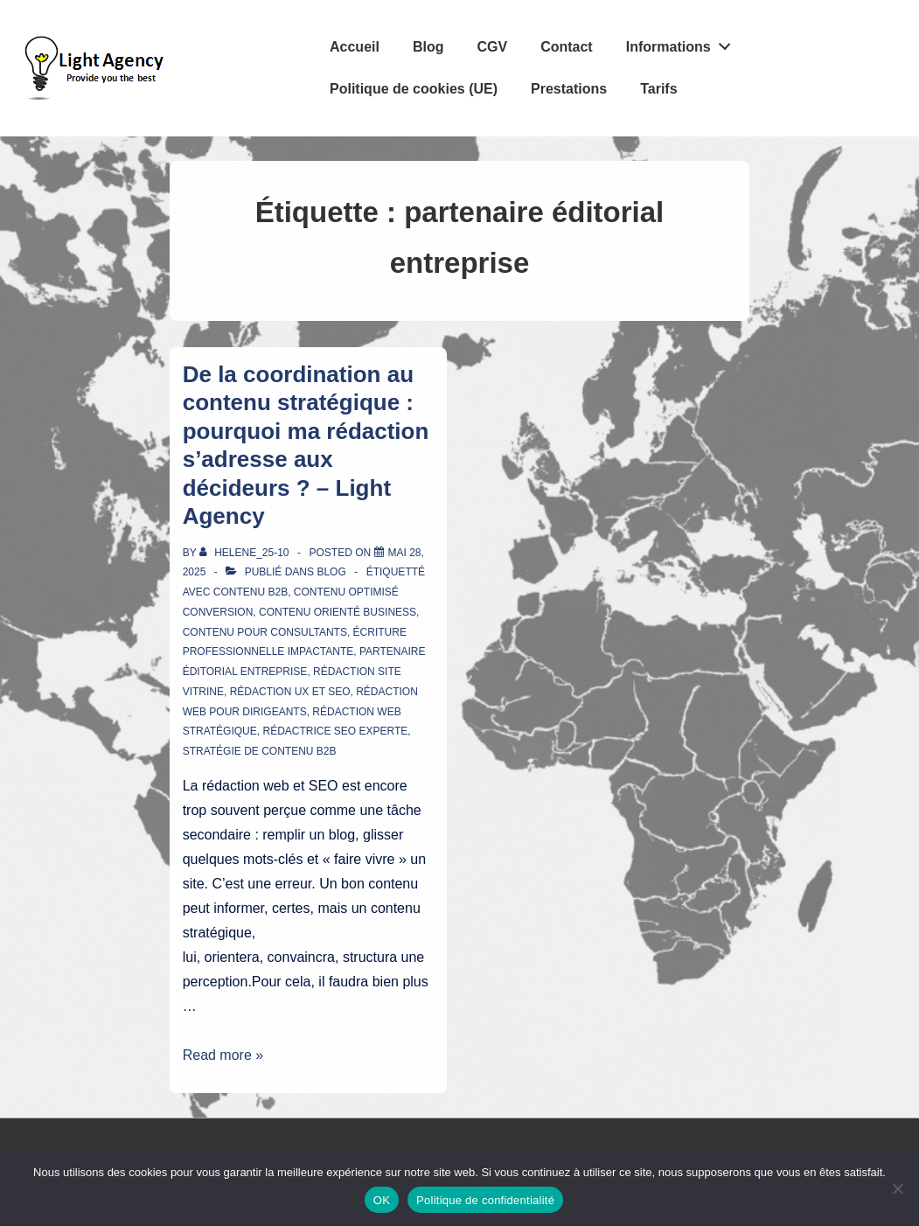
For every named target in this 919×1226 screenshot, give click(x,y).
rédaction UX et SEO (290, 692)
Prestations (569, 88)
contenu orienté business (337, 612)
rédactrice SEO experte (334, 731)
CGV (492, 46)
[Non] (897, 1188)
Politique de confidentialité (485, 1200)
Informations (683, 42)
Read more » (223, 1055)
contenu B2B (250, 592)
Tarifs (658, 88)
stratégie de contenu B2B (260, 751)
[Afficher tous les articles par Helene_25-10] (245, 553)
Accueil (354, 46)
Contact (566, 46)
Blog (428, 46)
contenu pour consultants (265, 632)
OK (381, 1200)
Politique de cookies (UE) (414, 88)
